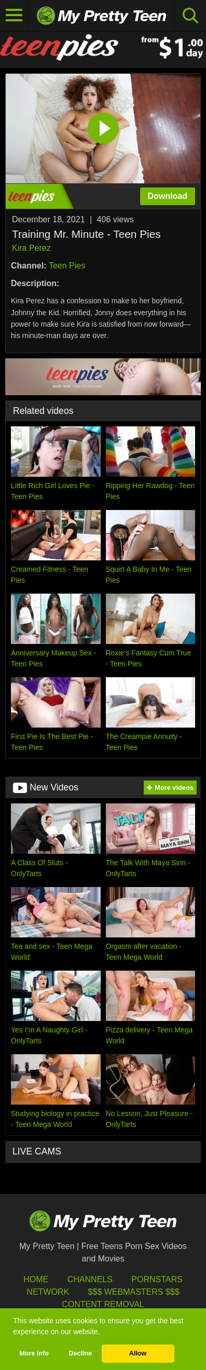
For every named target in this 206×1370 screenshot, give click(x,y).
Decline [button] (80, 1353)
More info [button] (34, 1353)
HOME (35, 1279)
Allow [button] (138, 1353)
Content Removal (103, 1304)
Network (47, 1291)
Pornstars (156, 1279)
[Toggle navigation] (14, 15)
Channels (90, 1279)
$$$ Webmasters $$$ (134, 1291)
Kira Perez (31, 248)
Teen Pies (67, 265)
